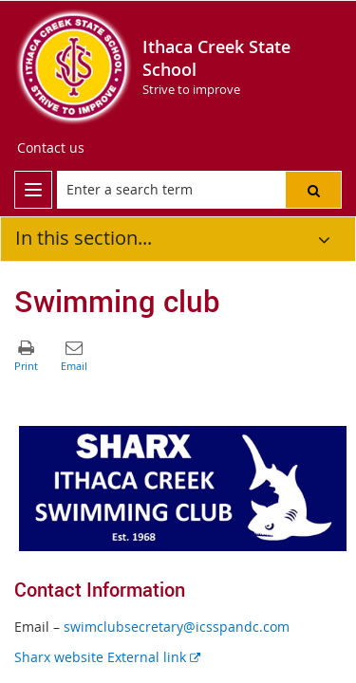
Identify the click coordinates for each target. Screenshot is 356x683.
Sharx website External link (107, 657)
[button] (313, 190)
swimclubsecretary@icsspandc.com (177, 627)
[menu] (33, 190)
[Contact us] (51, 148)
